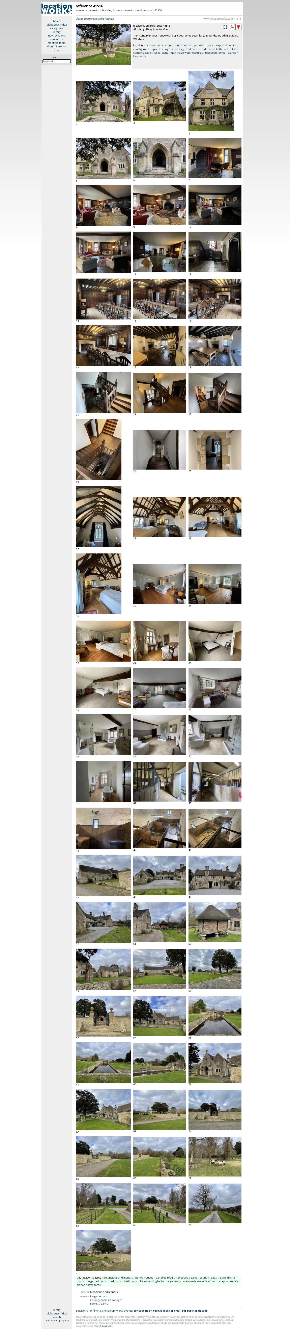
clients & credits (56, 46)
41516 (158, 10)
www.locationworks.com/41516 (222, 18)
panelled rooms (204, 45)
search (56, 1317)
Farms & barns (99, 1303)
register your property (57, 1320)
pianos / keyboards (89, 1285)
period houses (183, 45)
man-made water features (187, 52)
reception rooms (215, 52)
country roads (141, 49)
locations (81, 10)
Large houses (98, 1296)
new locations (56, 35)
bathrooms (223, 49)
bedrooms (207, 49)
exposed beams (226, 45)
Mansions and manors (104, 1292)
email (177, 1310)
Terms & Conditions (103, 1325)
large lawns (161, 52)
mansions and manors (138, 10)
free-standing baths (152, 1281)
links (56, 50)
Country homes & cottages (106, 1300)
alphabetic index (57, 24)
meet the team (56, 43)
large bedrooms (189, 49)
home (56, 21)
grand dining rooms (165, 49)
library (57, 32)
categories (56, 28)
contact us (56, 39)
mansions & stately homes (105, 10)
